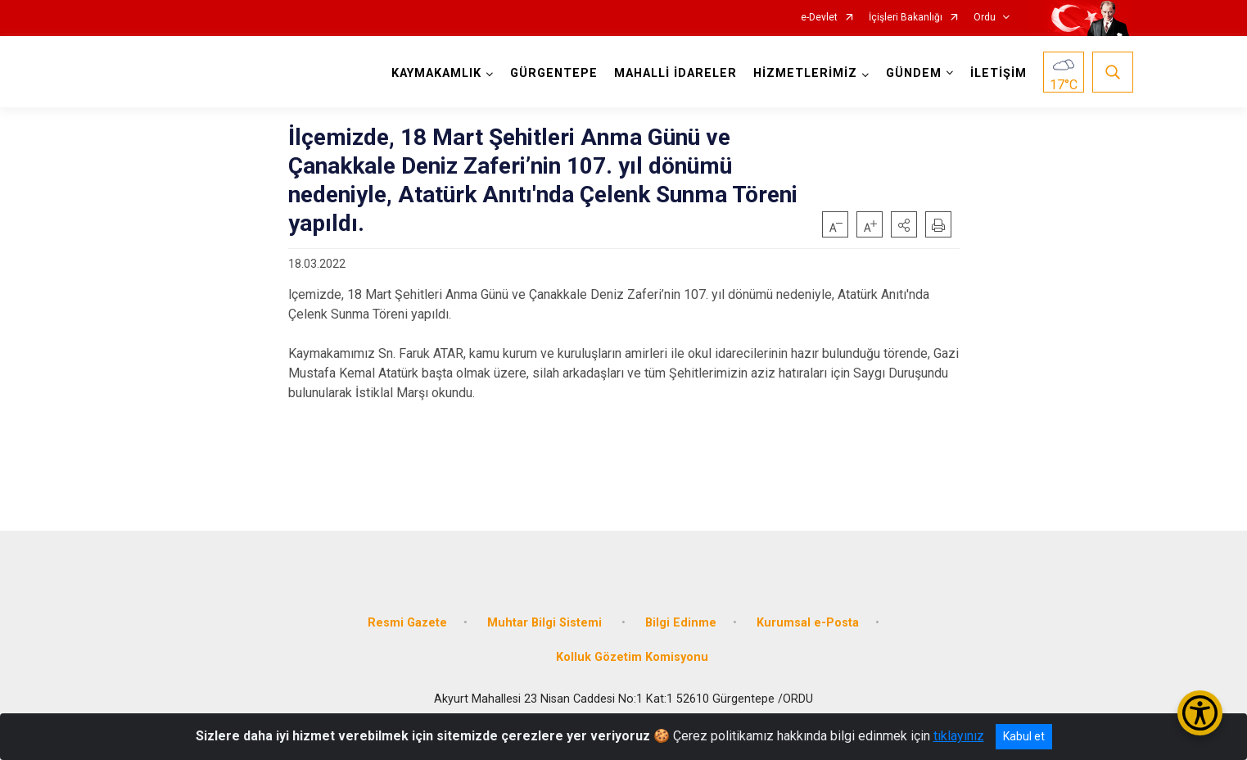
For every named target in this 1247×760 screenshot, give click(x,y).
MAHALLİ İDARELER (675, 73)
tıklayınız (958, 736)
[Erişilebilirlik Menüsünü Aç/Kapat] (1199, 712)
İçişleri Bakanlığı (905, 17)
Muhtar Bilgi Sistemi (546, 623)
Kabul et (1024, 736)
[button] (904, 224)
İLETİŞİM (998, 73)
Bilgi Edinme (680, 623)
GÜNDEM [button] (914, 73)
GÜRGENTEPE (554, 73)
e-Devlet (819, 17)
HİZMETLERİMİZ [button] (805, 73)
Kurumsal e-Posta (808, 623)
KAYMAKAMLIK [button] (436, 73)
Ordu (985, 17)
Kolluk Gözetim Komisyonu (632, 657)
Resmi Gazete (407, 623)
